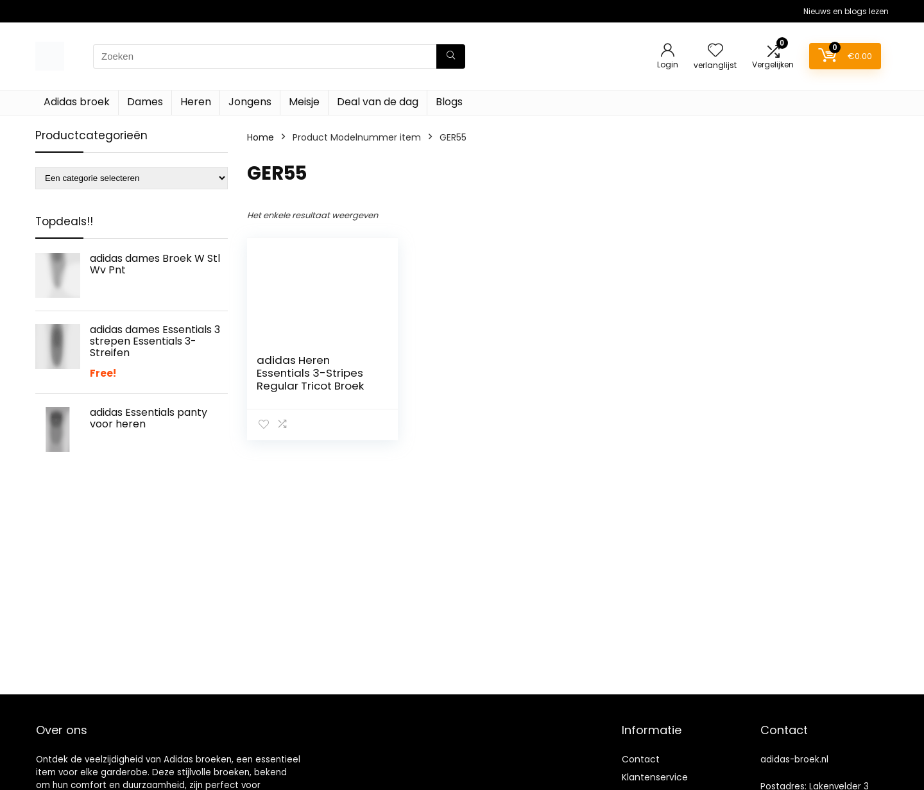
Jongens (249, 101)
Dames (145, 101)
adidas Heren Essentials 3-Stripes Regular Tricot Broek (310, 372)
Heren (195, 101)
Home (260, 137)
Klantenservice (655, 777)
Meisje (304, 101)
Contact (641, 759)
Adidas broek (77, 101)
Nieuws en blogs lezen (846, 11)
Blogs (449, 101)
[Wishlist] (715, 51)
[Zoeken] (450, 56)
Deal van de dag (377, 101)
